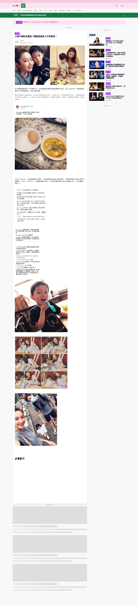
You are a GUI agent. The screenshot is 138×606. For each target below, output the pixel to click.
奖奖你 (69, 10)
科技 (50, 10)
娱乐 (35, 10)
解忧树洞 (62, 10)
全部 (14, 10)
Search (117, 5)
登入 (122, 5)
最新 (19, 10)
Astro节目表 (77, 10)
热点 (21, 1)
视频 (55, 10)
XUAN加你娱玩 (27, 10)
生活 (45, 10)
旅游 (40, 10)
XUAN (16, 1)
